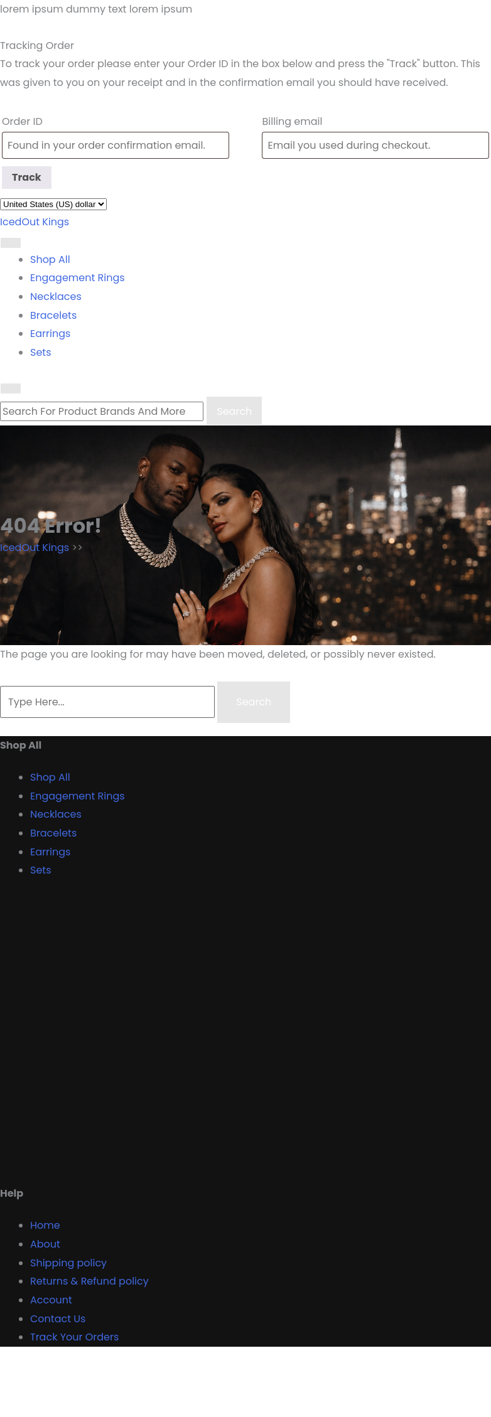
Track (26, 177)
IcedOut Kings (34, 222)
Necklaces (56, 296)
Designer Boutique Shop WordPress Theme (107, 1371)
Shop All (50, 259)
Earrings (50, 333)
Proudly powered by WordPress (77, 1407)
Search (234, 411)
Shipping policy (68, 1263)
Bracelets (53, 315)
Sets (40, 352)
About (45, 1244)
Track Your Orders (74, 1337)
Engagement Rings (77, 277)
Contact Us (57, 1319)
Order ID (22, 121)
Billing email (292, 121)
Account (51, 1300)
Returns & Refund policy (89, 1281)
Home (45, 1225)
